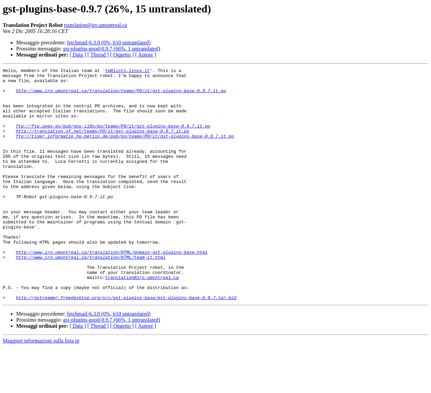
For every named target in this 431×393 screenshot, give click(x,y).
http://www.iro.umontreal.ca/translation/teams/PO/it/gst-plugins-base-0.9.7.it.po (121, 96)
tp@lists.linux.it (127, 71)
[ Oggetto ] (122, 55)
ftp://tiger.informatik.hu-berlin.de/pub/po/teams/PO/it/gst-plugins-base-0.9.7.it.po (125, 150)
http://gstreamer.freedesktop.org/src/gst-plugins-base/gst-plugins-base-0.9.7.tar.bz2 (126, 344)
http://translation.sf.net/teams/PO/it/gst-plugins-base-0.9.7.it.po (102, 144)
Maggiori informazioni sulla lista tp (41, 387)
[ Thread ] (98, 55)
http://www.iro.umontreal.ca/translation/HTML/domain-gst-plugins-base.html (111, 289)
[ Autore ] (145, 55)
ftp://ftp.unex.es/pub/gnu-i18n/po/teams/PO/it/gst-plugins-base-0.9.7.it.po (113, 138)
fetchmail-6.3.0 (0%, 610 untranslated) (109, 42)
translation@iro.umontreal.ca (95, 25)
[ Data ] (78, 55)
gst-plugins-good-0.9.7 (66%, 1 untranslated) (111, 48)
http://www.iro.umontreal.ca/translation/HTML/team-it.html (91, 295)
